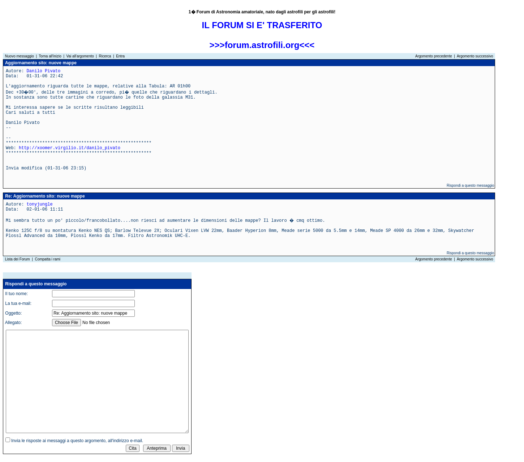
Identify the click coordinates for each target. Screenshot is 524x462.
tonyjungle (40, 204)
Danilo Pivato (44, 71)
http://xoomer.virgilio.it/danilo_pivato (69, 148)
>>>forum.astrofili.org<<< (262, 45)
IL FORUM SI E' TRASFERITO (262, 25)
